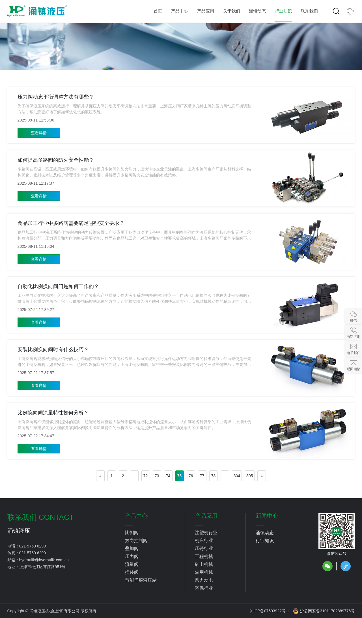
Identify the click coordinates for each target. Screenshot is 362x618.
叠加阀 (132, 548)
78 (213, 476)
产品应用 (206, 516)
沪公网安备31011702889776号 (324, 611)
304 (237, 476)
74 (168, 476)
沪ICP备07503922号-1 (269, 611)
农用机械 (204, 572)
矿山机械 (204, 564)
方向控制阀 (136, 540)
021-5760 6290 (32, 546)
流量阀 (132, 564)
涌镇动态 (265, 532)
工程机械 (204, 556)
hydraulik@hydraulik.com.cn (44, 560)
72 (145, 476)
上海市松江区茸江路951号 (42, 566)
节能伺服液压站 (141, 580)
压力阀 (132, 556)
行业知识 (265, 540)
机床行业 (204, 540)
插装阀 (132, 572)
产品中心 (136, 516)
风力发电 (204, 580)
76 (191, 476)
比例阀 (132, 532)
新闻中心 (267, 516)
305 (249, 476)
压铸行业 (204, 548)
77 (202, 476)
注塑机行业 (206, 532)
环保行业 (204, 588)
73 (157, 476)
